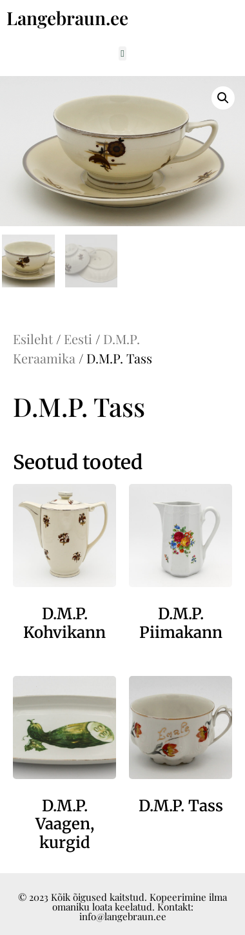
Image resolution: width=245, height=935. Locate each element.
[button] (123, 53)
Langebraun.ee (67, 18)
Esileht (33, 338)
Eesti (78, 338)
